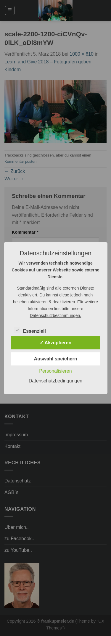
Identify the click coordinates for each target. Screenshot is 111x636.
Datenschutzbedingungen (55, 380)
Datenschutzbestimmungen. (55, 315)
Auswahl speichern (55, 358)
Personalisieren (55, 371)
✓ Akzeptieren (56, 342)
